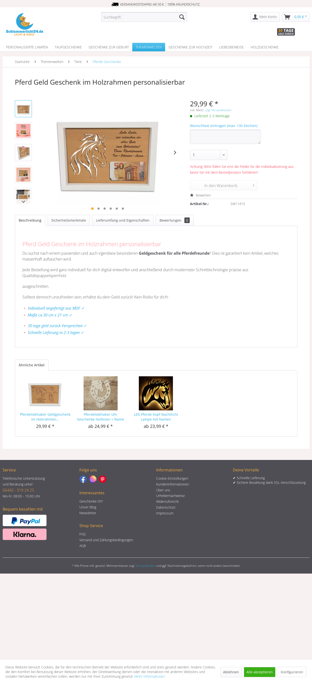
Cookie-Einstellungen (172, 478)
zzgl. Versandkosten (218, 110)
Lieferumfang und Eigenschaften (123, 220)
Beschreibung (30, 220)
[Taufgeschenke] (68, 47)
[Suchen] (182, 17)
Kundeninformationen (172, 484)
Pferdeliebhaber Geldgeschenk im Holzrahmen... (45, 417)
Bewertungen (175, 220)
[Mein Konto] (265, 17)
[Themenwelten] (148, 47)
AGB (82, 545)
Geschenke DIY (91, 501)
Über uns (163, 490)
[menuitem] (144, 17)
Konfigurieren (292, 672)
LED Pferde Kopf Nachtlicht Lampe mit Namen (156, 417)
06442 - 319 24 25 (18, 490)
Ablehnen (231, 672)
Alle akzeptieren (259, 672)
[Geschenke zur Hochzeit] (190, 47)
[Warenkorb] (296, 17)
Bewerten (200, 195)
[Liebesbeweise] (231, 47)
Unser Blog (87, 507)
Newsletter (87, 513)
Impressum (164, 513)
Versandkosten (146, 566)
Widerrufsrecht (167, 501)
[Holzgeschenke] (264, 47)
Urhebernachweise (170, 495)
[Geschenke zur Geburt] (108, 47)
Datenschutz (165, 507)
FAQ (82, 534)
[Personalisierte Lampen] (27, 47)
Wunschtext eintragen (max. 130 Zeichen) (223, 125)
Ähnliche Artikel (32, 365)
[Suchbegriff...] (144, 17)
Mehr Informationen (149, 676)
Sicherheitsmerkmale (68, 220)
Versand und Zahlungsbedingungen (106, 540)
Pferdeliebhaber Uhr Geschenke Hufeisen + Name (100, 417)
